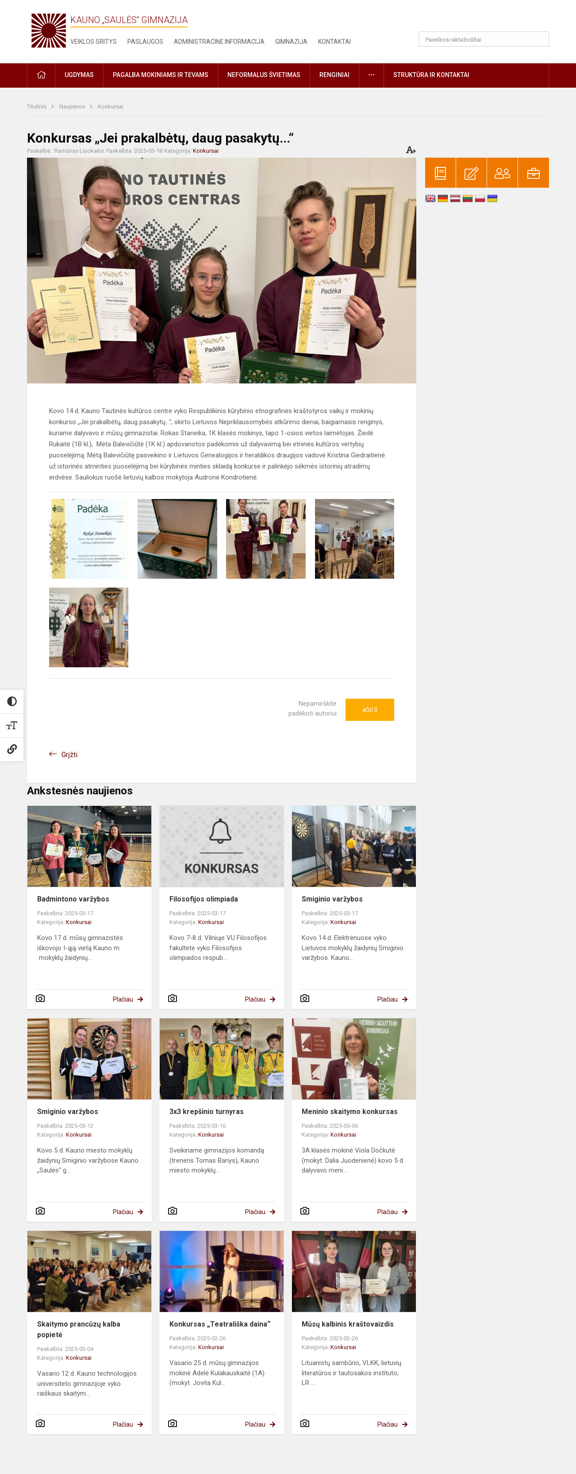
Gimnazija (291, 41)
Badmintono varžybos (73, 899)
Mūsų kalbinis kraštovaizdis (348, 1324)
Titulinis (37, 106)
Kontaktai (334, 41)
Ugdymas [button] (79, 74)
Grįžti (69, 755)
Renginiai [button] (334, 74)
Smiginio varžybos (332, 899)
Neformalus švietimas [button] (263, 74)
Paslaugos (145, 41)
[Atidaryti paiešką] (539, 39)
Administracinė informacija (219, 41)
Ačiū (369, 710)
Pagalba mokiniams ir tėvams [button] (160, 74)
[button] (489, 18)
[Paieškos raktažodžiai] (484, 38)
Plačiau (123, 999)
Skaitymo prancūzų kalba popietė (78, 1329)
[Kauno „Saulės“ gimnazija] (48, 30)
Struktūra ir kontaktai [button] (431, 74)
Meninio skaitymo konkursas (350, 1111)
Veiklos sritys (93, 41)
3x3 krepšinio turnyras (206, 1111)
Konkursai (110, 106)
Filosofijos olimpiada (203, 899)
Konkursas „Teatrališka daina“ (219, 1324)
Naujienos (72, 106)
